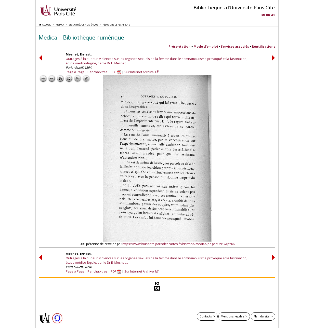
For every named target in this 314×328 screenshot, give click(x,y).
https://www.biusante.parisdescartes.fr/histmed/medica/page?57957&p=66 (178, 244)
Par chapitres (97, 72)
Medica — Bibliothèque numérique (81, 37)
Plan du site (261, 316)
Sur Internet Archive (139, 72)
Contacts (205, 316)
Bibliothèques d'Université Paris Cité (234, 7)
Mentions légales (232, 316)
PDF (116, 72)
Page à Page (75, 72)
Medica (267, 15)
